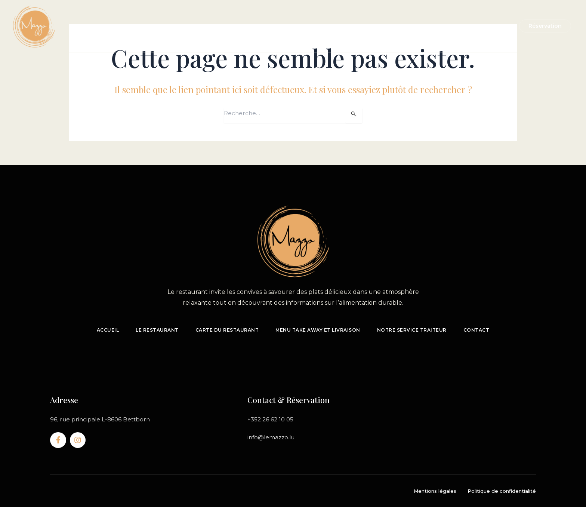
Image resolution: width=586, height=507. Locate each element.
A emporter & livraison (263, 26)
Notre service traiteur (340, 26)
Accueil (160, 26)
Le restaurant (200, 26)
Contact (395, 26)
